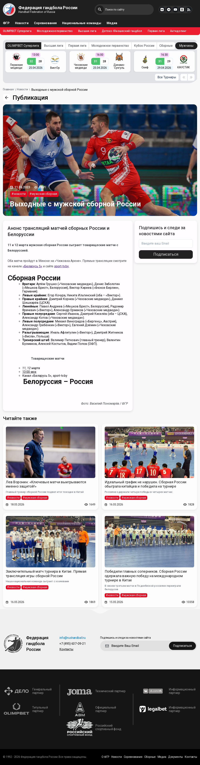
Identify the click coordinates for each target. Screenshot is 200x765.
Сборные (166, 46)
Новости (22, 23)
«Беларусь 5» (32, 266)
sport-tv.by (60, 376)
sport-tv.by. (61, 266)
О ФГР (105, 756)
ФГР (6, 23)
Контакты (66, 649)
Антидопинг (178, 31)
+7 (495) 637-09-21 (72, 643)
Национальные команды (81, 23)
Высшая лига (87, 31)
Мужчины (186, 46)
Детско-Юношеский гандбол (122, 31)
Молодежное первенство (55, 31)
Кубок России (144, 46)
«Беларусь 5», (42, 376)
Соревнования (45, 23)
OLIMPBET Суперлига (17, 31)
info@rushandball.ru (72, 637)
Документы (175, 756)
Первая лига (156, 31)
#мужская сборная (43, 194)
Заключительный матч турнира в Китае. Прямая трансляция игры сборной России (46, 573)
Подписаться (165, 254)
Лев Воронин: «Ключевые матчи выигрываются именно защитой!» (46, 484)
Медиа (112, 23)
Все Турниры (166, 77)
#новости (19, 194)
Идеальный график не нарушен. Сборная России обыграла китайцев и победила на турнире (145, 484)
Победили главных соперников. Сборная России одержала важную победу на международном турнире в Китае (146, 575)
